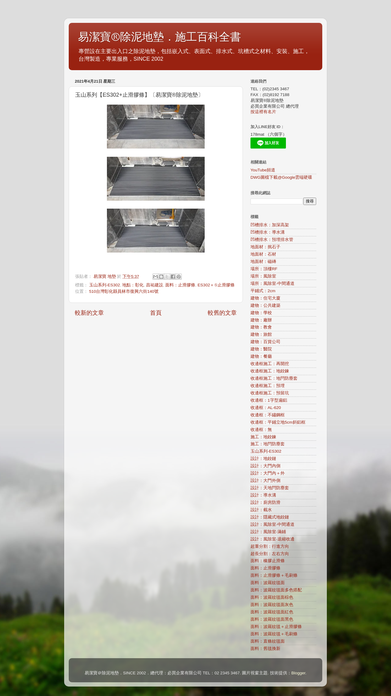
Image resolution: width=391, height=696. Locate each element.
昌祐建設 (154, 285)
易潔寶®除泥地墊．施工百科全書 (159, 37)
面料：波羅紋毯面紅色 (271, 612)
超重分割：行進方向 (269, 546)
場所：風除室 (263, 276)
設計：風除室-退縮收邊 (272, 539)
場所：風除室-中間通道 (272, 283)
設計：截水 (261, 510)
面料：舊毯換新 (265, 648)
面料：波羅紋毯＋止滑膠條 (276, 626)
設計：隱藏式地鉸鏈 (269, 517)
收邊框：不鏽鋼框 (267, 415)
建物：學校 (261, 312)
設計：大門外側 (265, 480)
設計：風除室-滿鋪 (268, 531)
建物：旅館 (261, 334)
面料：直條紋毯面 (267, 641)
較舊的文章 (222, 313)
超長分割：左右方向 (269, 553)
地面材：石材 (263, 254)
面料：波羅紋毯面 (267, 582)
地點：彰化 (133, 285)
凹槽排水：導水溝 (267, 232)
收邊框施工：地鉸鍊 (269, 371)
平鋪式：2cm (263, 291)
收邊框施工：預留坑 (269, 393)
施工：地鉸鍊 (263, 437)
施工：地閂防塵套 (267, 444)
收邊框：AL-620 (265, 407)
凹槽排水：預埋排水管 (271, 239)
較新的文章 (89, 313)
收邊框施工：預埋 (267, 385)
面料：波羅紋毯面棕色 (271, 597)
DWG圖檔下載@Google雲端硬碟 (281, 177)
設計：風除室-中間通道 (272, 524)
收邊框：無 (261, 429)
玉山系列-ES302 (104, 285)
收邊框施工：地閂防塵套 (274, 378)
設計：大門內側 (265, 466)
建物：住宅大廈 (265, 298)
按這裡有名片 (263, 111)
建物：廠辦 (261, 320)
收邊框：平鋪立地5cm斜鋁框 (277, 422)
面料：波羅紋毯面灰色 (271, 604)
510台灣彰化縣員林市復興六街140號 (124, 291)
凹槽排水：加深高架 (269, 225)
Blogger (298, 673)
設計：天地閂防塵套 (269, 488)
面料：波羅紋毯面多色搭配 (276, 590)
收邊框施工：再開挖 (269, 363)
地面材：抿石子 (265, 247)
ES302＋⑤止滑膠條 (216, 285)
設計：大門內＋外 (267, 473)
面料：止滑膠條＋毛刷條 (274, 575)
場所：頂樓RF (263, 269)
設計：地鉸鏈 (263, 458)
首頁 (156, 313)
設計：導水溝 (263, 495)
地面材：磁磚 (263, 261)
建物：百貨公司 (265, 341)
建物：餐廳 (261, 356)
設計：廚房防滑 (265, 502)
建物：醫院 (261, 349)
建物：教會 (261, 327)
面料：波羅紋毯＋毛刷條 (274, 634)
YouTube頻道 (262, 170)
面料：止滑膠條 (180, 285)
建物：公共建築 (265, 305)
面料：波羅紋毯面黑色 (271, 619)
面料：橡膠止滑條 (267, 560)
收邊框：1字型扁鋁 (268, 400)
